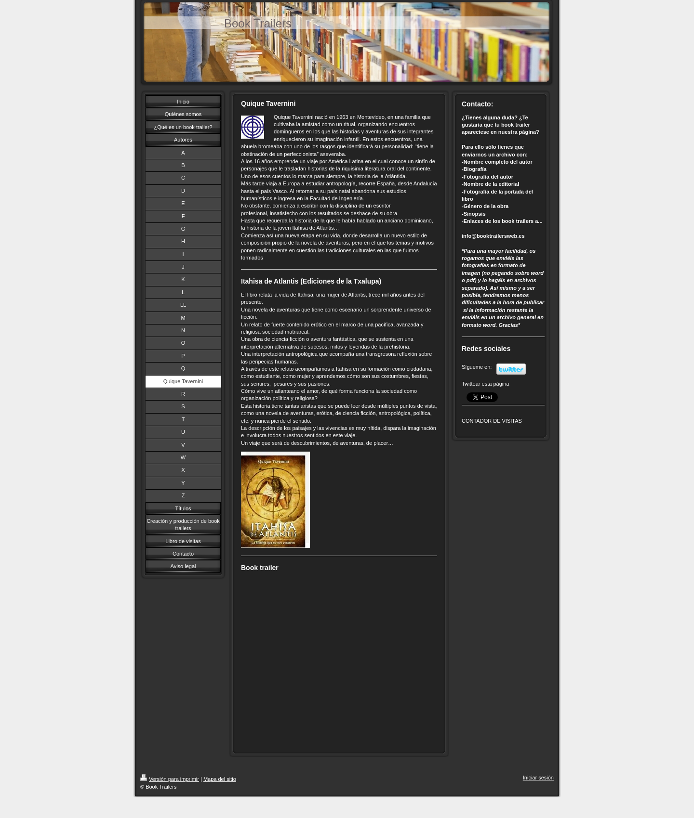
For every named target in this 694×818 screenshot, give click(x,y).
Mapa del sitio (219, 779)
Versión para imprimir (169, 779)
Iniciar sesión (538, 777)
